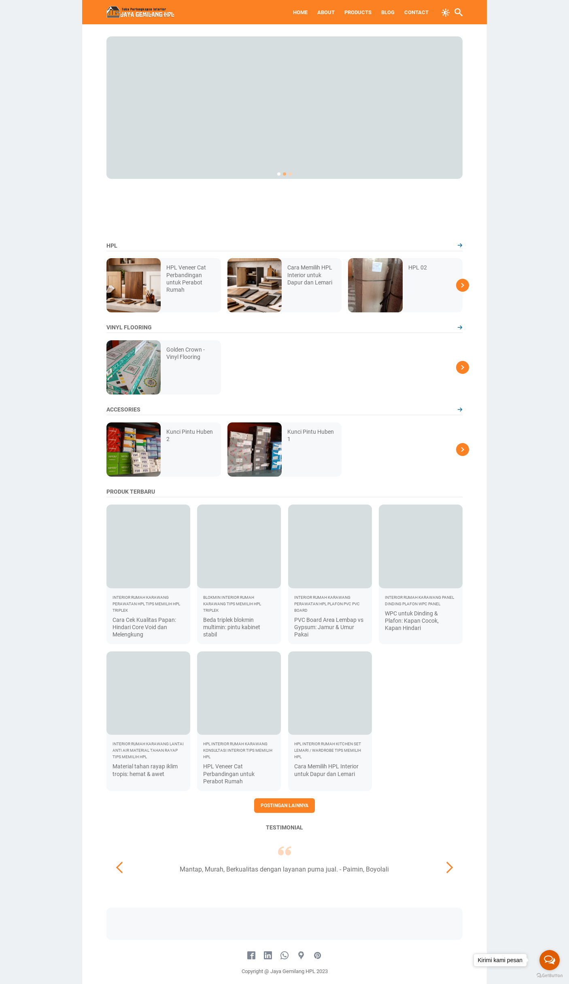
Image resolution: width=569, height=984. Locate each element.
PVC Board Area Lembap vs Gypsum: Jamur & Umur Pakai (328, 627)
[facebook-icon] (251, 955)
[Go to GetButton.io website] (550, 975)
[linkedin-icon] (268, 955)
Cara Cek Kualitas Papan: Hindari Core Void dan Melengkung (144, 627)
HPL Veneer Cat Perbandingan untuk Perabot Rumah (229, 773)
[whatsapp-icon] (284, 955)
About (326, 12)
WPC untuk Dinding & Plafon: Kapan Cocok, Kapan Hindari (412, 620)
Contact (416, 12)
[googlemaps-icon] (301, 955)
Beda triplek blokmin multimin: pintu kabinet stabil (231, 627)
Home (300, 12)
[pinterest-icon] (318, 955)
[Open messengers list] (549, 960)
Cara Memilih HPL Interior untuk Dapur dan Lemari (309, 274)
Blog (388, 12)
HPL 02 (417, 267)
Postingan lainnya (284, 805)
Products (358, 12)
